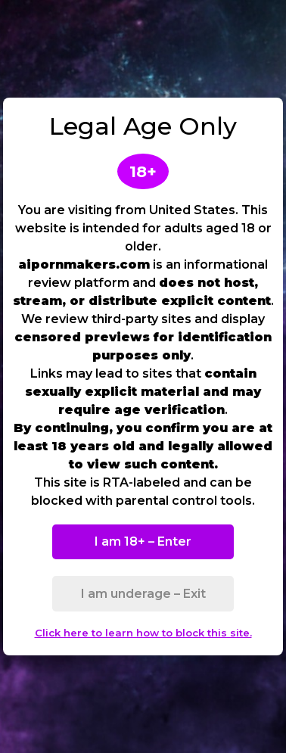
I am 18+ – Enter (143, 541)
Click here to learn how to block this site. (143, 633)
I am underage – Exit (143, 594)
